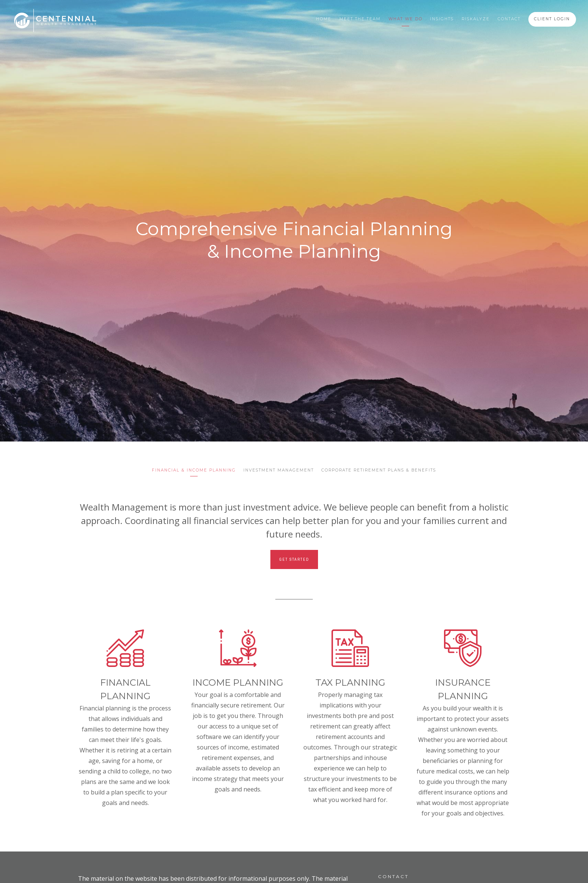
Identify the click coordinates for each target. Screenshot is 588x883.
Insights (442, 19)
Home (324, 19)
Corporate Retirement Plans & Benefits (378, 470)
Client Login (552, 19)
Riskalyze (476, 19)
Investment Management (278, 470)
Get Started (294, 559)
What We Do (405, 19)
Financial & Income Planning (194, 470)
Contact (509, 19)
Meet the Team (360, 19)
